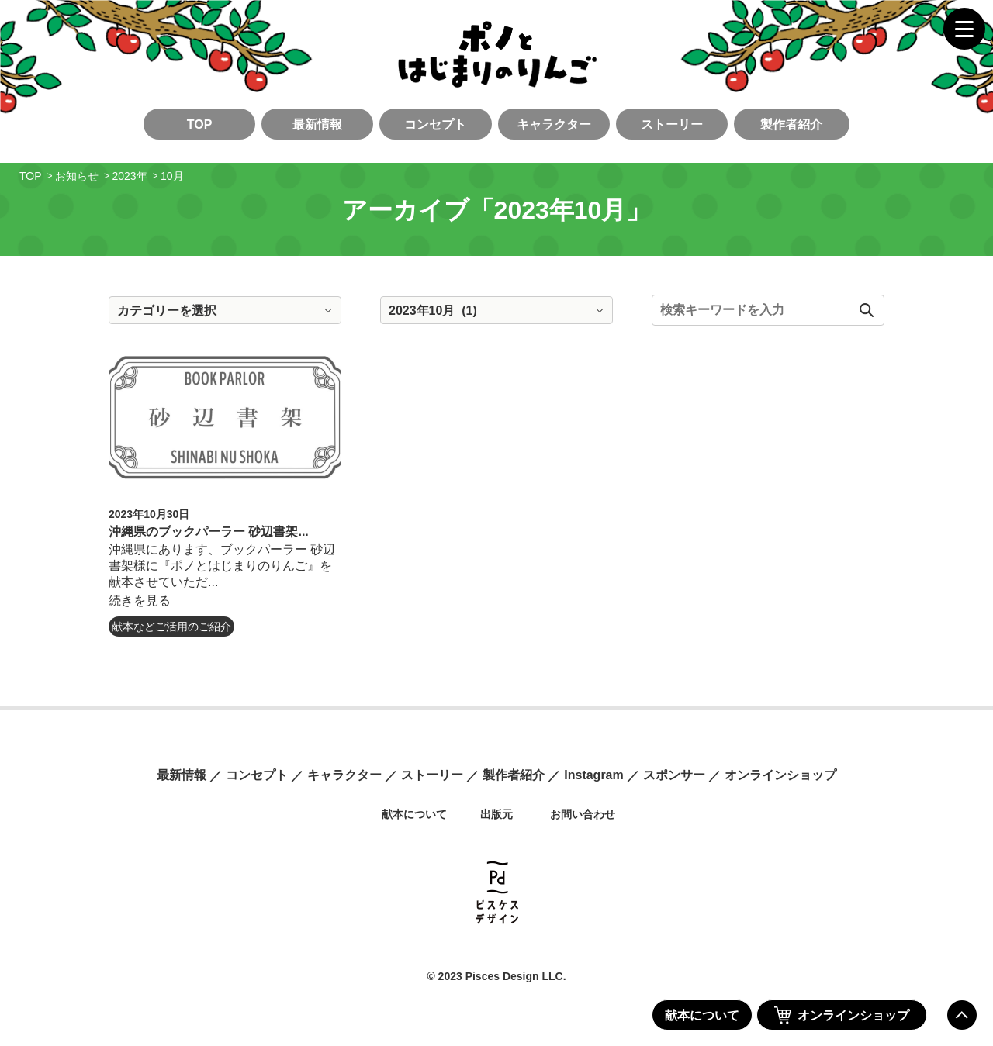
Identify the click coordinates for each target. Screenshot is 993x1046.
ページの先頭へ (961, 1014)
